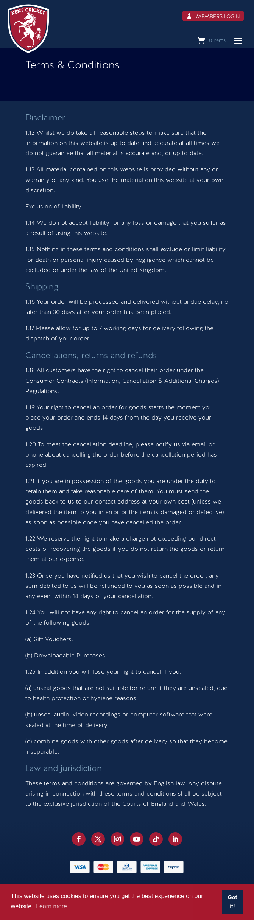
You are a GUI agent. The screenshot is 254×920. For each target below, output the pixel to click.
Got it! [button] (232, 901)
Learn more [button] (51, 906)
